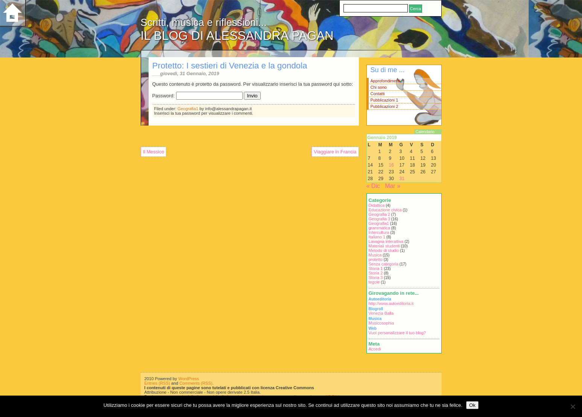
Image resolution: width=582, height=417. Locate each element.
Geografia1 (188, 108)
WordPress (188, 378)
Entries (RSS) (157, 383)
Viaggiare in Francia (335, 152)
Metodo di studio (384, 250)
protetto (376, 259)
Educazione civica (385, 210)
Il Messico (153, 152)
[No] (572, 406)
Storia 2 (376, 273)
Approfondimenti (386, 81)
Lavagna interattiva (386, 241)
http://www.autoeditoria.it (391, 303)
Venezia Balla (381, 313)
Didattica (377, 205)
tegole (374, 282)
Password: (197, 96)
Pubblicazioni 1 (384, 100)
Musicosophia (381, 323)
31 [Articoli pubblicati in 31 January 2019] (402, 178)
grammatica (379, 228)
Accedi (375, 349)
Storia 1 (376, 268)
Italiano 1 (377, 237)
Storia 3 (376, 277)
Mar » (392, 186)
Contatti (378, 93)
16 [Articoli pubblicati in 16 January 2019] (391, 165)
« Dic (373, 186)
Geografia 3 (379, 219)
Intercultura (379, 232)
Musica (375, 255)
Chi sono (379, 87)
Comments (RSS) (196, 383)
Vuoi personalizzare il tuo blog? (397, 333)
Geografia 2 (379, 214)
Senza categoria (384, 264)
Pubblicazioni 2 (384, 106)
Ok (472, 405)
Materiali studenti (384, 246)
